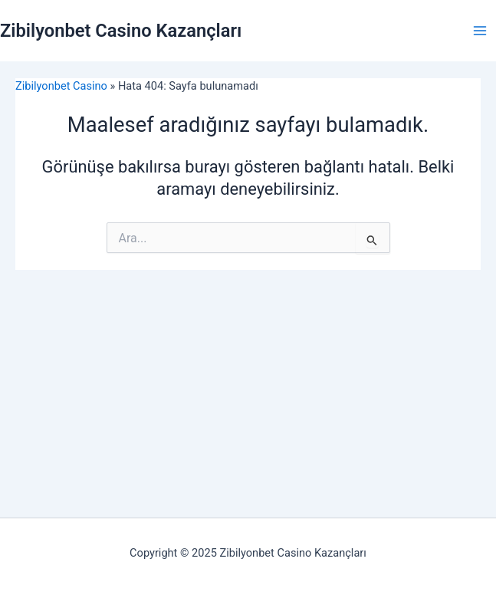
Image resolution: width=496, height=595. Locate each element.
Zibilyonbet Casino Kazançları (120, 30)
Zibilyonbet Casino (61, 86)
